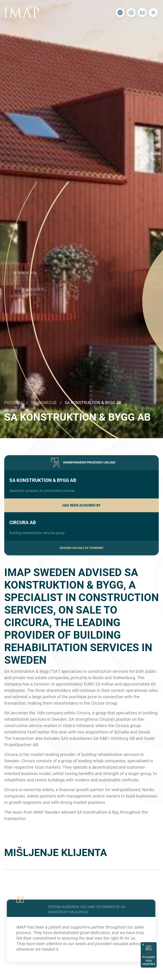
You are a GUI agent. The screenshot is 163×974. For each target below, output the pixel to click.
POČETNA (13, 402)
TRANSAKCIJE (44, 402)
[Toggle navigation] (153, 12)
